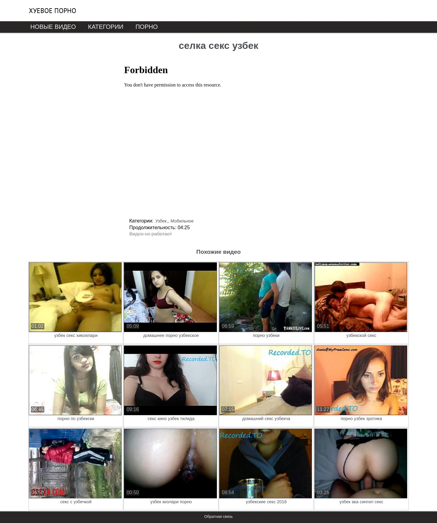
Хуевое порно (52, 10)
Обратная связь (218, 516)
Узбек (161, 221)
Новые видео (53, 26)
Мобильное (182, 221)
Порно (146, 26)
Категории (105, 26)
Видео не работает (150, 233)
